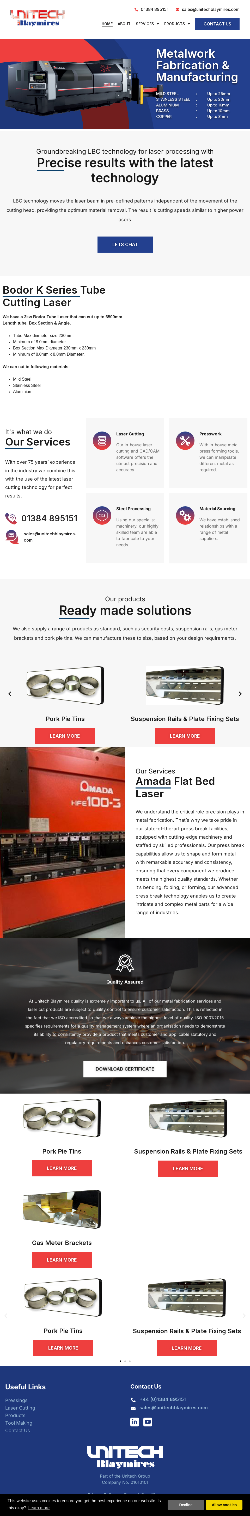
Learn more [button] (39, 1508)
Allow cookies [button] (224, 1505)
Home (107, 24)
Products (177, 23)
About (124, 24)
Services (147, 23)
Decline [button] (185, 1505)
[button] (10, 693)
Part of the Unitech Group (125, 1476)
